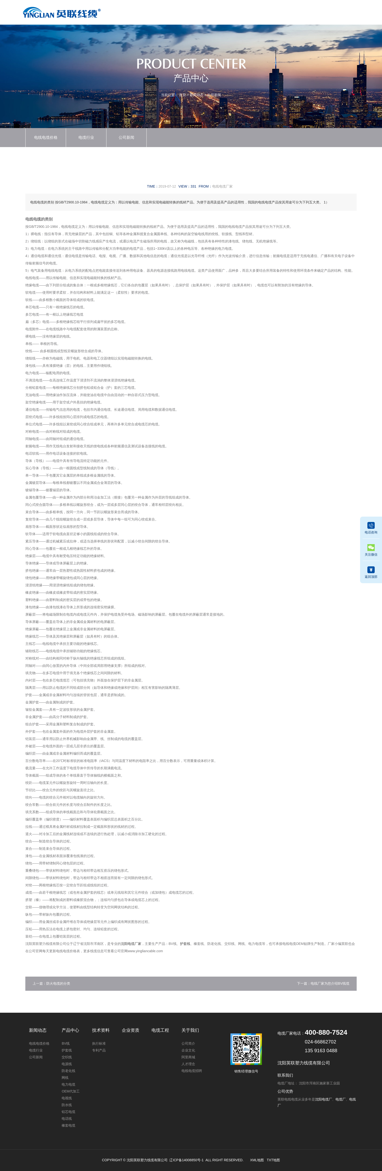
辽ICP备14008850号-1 (186, 1160)
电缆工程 (292, 11)
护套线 (185, 944)
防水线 (67, 1105)
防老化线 (68, 1071)
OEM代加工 (71, 1091)
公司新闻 (214, 95)
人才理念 (188, 1064)
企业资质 (238, 11)
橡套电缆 (68, 1125)
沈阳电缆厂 (323, 1099)
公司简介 (188, 1043)
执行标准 (99, 1043)
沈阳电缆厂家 (131, 944)
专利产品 (99, 1050)
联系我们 (345, 11)
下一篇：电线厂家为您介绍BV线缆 (323, 983)
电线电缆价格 (45, 137)
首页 (157, 11)
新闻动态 (211, 11)
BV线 (66, 1043)
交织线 (67, 1057)
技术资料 (265, 11)
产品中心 (184, 11)
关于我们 (318, 11)
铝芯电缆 (68, 1112)
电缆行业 (86, 137)
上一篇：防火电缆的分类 (51, 983)
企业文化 (188, 1050)
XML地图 (257, 1160)
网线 (65, 1078)
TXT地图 (273, 1160)
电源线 (67, 1064)
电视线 (67, 1098)
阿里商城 (188, 1057)
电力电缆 (68, 1084)
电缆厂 (340, 1099)
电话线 (67, 1119)
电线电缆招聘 (191, 1071)
